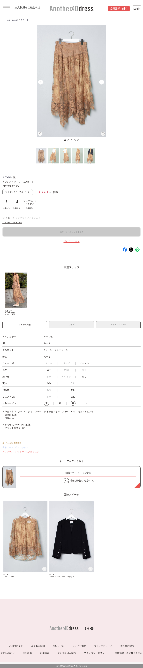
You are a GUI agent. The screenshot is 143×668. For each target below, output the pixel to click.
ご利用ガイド (16, 646)
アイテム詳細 (24, 324)
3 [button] (72, 140)
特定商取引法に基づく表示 (128, 653)
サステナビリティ (103, 646)
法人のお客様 (127, 646)
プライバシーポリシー (95, 653)
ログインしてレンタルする (71, 232)
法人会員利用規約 (66, 653)
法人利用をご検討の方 (28, 7)
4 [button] (75, 140)
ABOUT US (58, 646)
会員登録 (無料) (118, 8)
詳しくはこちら (72, 241)
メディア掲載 (79, 646)
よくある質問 (38, 646)
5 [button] (78, 140)
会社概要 (27, 653)
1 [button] (65, 140)
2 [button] (68, 140)
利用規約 (44, 653)
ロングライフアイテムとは (12, 222)
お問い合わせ (8, 653)
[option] (71, 81)
